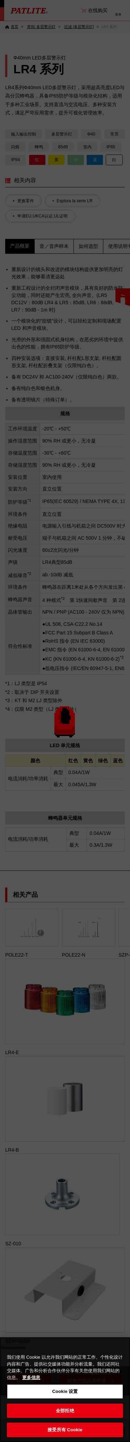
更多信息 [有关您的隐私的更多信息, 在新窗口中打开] (31, 1377)
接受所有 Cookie (64, 1429)
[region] (65, 1389)
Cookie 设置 (65, 1391)
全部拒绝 (65, 1410)
